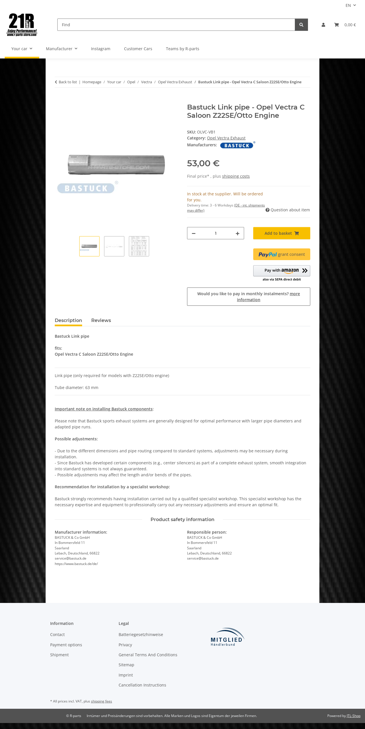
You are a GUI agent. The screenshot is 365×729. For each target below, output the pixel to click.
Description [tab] (68, 320)
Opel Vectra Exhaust (226, 138)
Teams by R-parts (182, 48)
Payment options (66, 644)
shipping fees (101, 701)
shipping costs (236, 176)
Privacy (125, 644)
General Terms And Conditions (148, 654)
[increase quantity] (237, 233)
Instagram (100, 48)
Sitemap (126, 664)
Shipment (59, 654)
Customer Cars (138, 48)
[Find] (176, 25)
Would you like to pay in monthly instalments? (248, 296)
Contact (57, 634)
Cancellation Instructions (142, 685)
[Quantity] (216, 233)
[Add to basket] (59, 100)
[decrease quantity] (193, 233)
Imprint (126, 675)
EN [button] (348, 5)
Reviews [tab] (101, 320)
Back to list (68, 81)
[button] (323, 25)
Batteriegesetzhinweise (141, 634)
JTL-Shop (353, 715)
